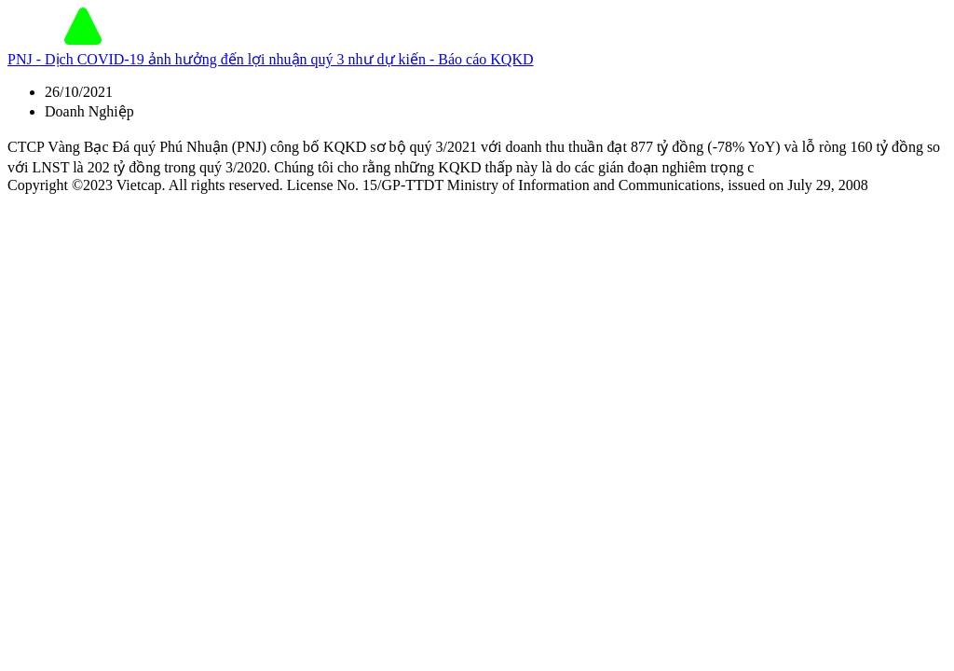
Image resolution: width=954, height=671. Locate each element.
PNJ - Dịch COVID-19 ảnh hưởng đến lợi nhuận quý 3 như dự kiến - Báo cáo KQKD (270, 59)
